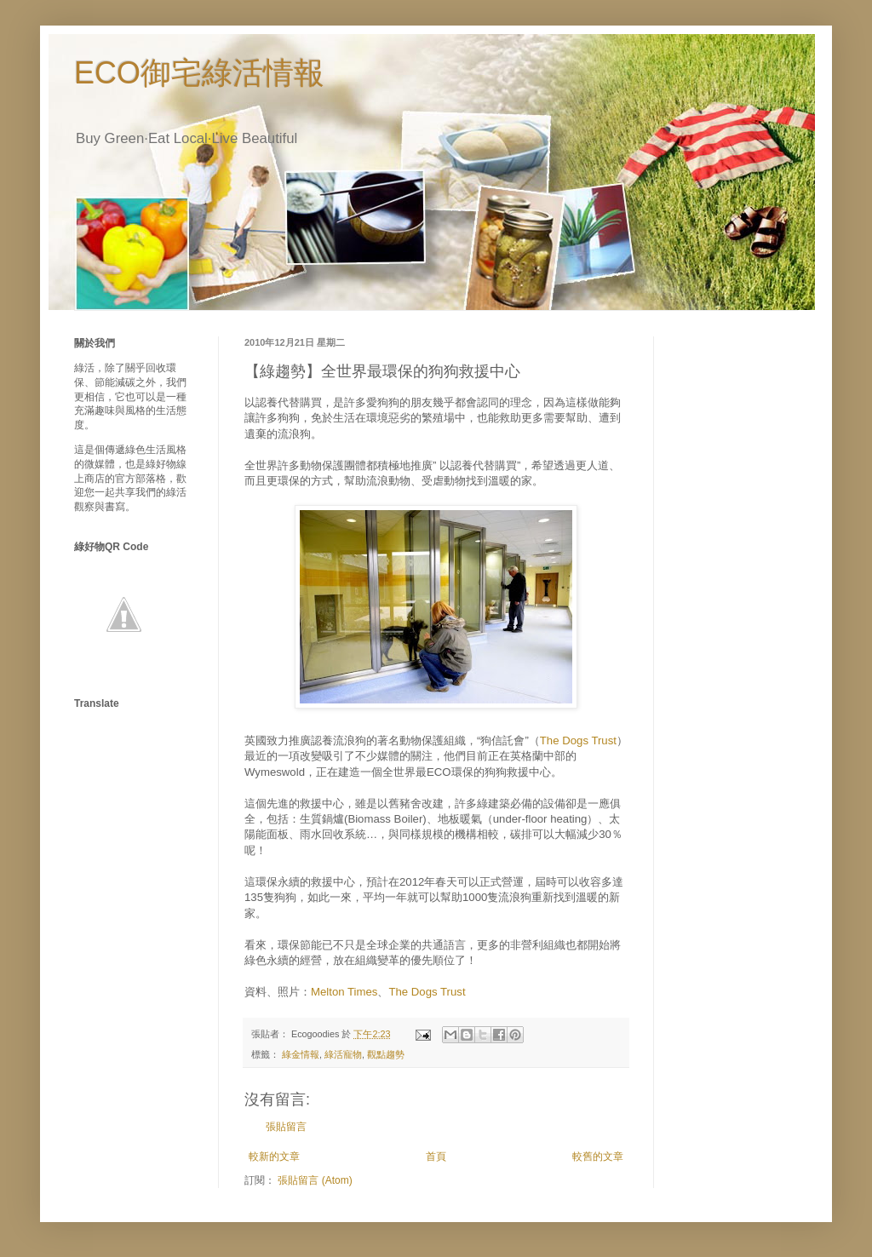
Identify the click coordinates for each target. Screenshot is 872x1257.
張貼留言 (286, 1127)
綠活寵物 (343, 1054)
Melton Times (344, 991)
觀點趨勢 (385, 1054)
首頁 (436, 1156)
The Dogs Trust (578, 740)
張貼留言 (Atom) (315, 1180)
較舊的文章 (597, 1156)
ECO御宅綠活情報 (199, 72)
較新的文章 (274, 1156)
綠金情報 (300, 1054)
